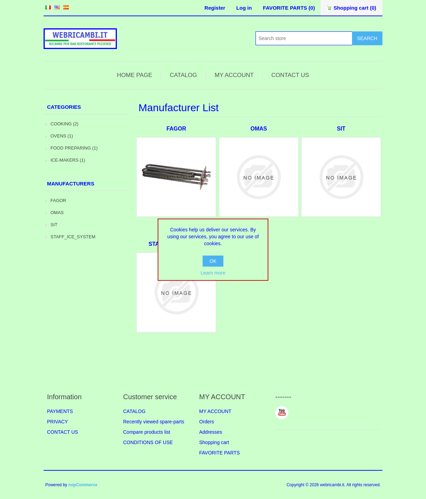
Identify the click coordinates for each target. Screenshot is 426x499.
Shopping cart (214, 442)
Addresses (210, 432)
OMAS (57, 212)
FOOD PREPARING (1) (74, 148)
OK (213, 261)
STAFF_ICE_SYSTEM (72, 236)
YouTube (281, 412)
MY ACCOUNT (234, 75)
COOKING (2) (64, 123)
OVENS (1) (61, 135)
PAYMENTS (60, 411)
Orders (206, 421)
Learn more (213, 273)
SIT (53, 224)
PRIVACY (57, 421)
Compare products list (146, 432)
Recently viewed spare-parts (153, 421)
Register (214, 8)
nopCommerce (83, 484)
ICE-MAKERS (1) (67, 160)
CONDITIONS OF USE (148, 442)
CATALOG (183, 75)
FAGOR (58, 200)
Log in (244, 8)
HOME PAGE (134, 75)
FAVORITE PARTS (219, 452)
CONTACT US (290, 75)
